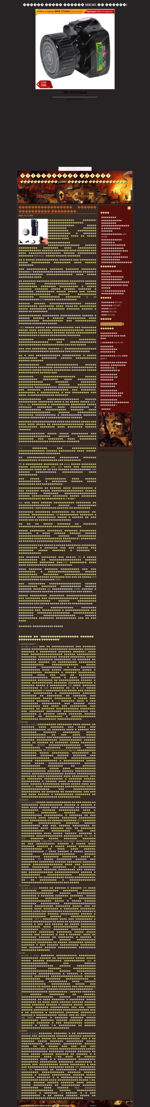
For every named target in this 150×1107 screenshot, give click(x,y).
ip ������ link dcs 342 (111, 342)
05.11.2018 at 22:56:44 (30, 955)
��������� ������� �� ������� (109, 377)
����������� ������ (65, 176)
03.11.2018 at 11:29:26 (28, 802)
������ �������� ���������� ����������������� (117, 259)
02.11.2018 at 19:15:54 (29, 646)
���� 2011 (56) (108, 312)
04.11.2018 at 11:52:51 (29, 888)
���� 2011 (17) (108, 309)
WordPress (93, 1105)
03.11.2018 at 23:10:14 (29, 724)
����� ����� (110, 254)
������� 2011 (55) (111, 302)
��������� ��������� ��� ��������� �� (111, 393)
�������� (108, 217)
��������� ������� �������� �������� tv (114, 402)
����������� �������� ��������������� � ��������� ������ (115, 225)
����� (105, 319)
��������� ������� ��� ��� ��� (113, 335)
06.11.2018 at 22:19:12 (29, 1033)
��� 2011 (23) (108, 315)
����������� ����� (48, 626)
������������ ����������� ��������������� (115, 279)
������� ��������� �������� (108, 349)
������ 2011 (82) (110, 305)
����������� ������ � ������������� (113, 242)
